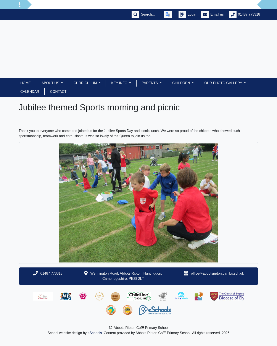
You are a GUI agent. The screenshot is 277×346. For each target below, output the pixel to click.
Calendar (29, 91)
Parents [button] (150, 83)
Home (25, 83)
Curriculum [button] (86, 83)
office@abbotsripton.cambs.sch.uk (217, 273)
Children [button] (181, 83)
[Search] (150, 14)
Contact (58, 91)
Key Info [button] (119, 83)
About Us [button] (51, 83)
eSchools (95, 333)
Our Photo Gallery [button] (223, 83)
